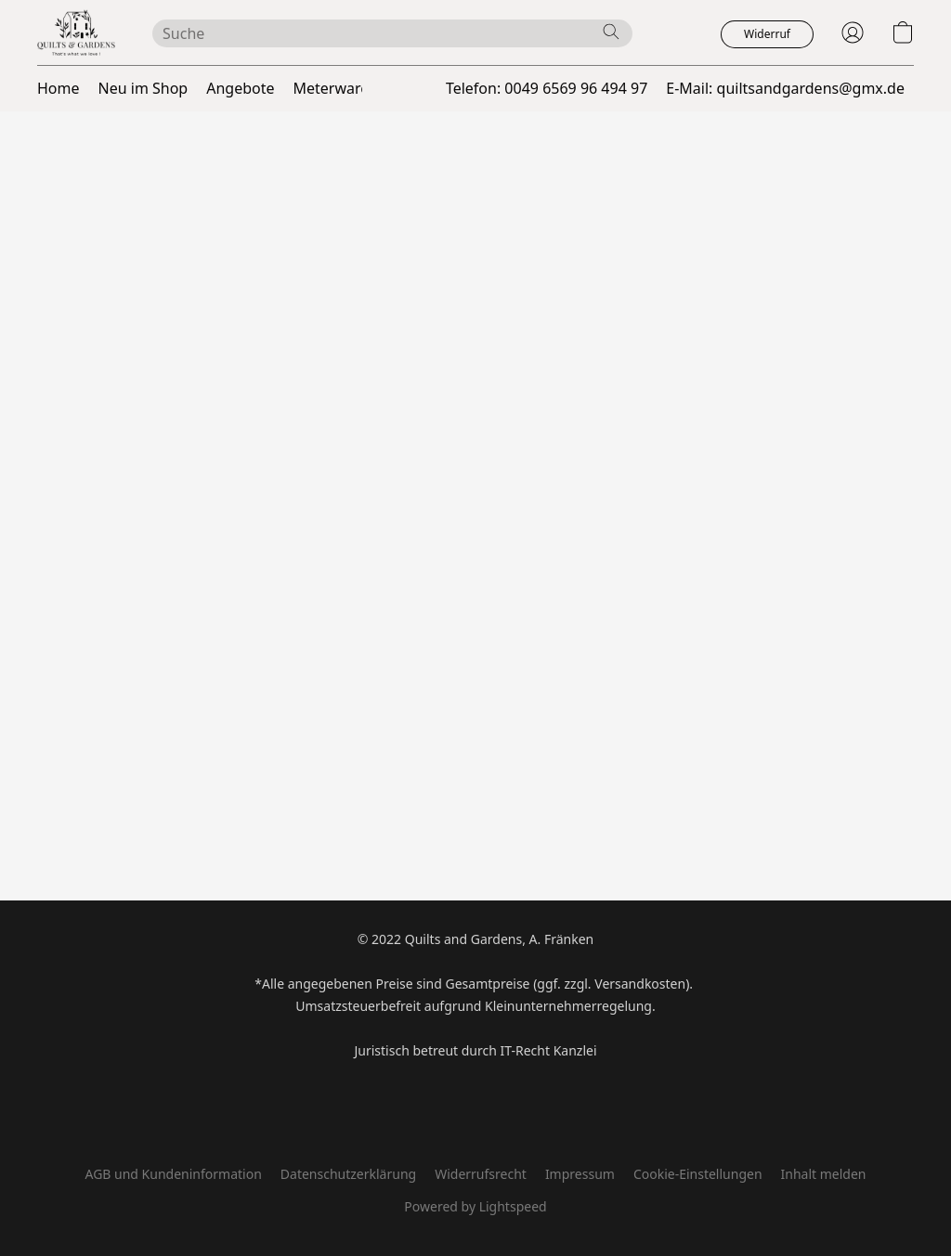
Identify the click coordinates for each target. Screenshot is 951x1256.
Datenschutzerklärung (348, 1174)
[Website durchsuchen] (611, 32)
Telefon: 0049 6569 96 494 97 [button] (546, 88)
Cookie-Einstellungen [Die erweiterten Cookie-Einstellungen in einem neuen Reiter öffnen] (697, 1174)
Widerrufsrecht (481, 1174)
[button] (76, 32)
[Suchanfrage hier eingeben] (392, 33)
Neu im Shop (143, 88)
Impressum (580, 1174)
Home (58, 88)
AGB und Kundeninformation (173, 1174)
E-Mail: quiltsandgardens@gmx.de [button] (785, 88)
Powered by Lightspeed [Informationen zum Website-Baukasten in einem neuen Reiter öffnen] (475, 1206)
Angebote (240, 88)
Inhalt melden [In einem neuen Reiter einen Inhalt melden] (823, 1174)
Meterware (331, 88)
